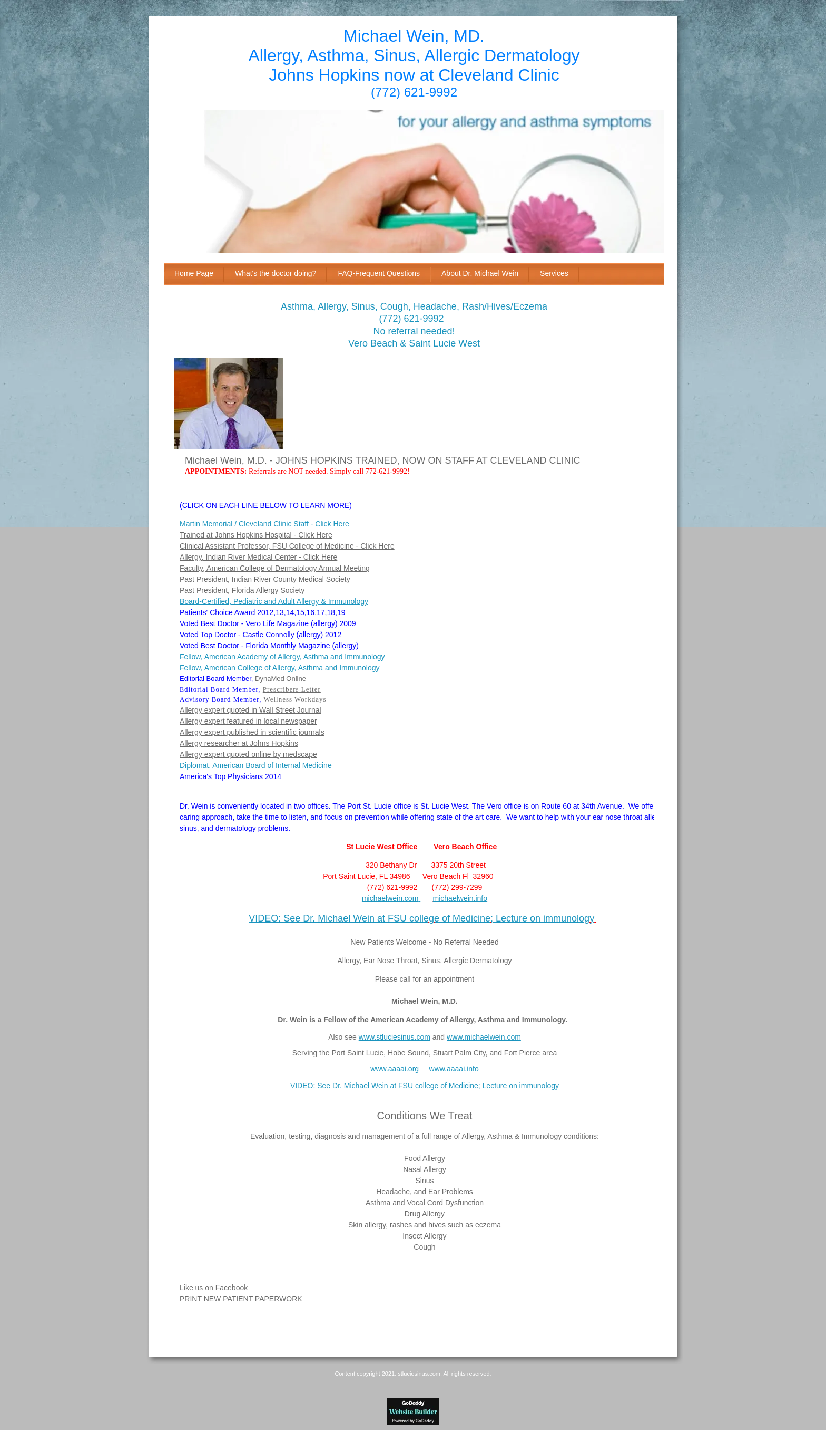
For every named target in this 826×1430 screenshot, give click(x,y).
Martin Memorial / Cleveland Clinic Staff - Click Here (264, 524)
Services (554, 273)
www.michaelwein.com (484, 1037)
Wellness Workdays (294, 699)
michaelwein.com (390, 898)
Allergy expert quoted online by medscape (248, 754)
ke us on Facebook (216, 1287)
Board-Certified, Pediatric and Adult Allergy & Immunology (274, 601)
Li (182, 1287)
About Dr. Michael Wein (479, 273)
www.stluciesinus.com (394, 1037)
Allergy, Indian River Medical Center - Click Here (258, 557)
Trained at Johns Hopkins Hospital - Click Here (256, 535)
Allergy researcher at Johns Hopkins (239, 743)
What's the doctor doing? (275, 273)
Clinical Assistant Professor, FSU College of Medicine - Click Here (287, 546)
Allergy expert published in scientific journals (252, 732)
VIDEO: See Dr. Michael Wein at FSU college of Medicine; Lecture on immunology (421, 918)
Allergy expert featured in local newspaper (248, 721)
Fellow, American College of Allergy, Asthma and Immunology (279, 668)
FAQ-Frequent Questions (379, 273)
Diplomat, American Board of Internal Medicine (256, 765)
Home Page (193, 273)
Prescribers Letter (292, 689)
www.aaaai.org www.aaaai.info (424, 1068)
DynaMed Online (280, 679)
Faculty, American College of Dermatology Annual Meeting (275, 568)
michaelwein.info (460, 898)
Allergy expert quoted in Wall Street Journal (250, 710)
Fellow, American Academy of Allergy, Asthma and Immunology (282, 656)
